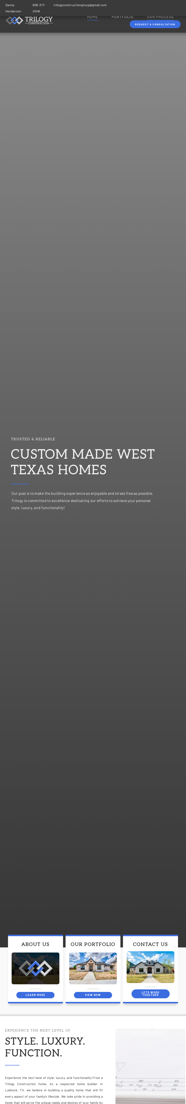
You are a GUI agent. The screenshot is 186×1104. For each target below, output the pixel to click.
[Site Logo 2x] (29, 18)
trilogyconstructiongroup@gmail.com (79, 5)
